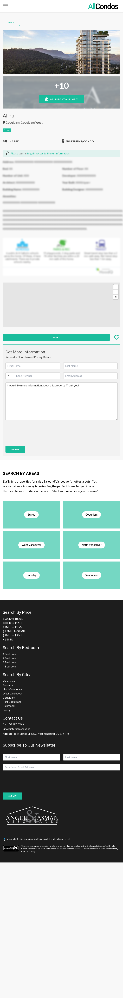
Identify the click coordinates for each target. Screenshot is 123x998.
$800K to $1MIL (13, 622)
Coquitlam (9, 697)
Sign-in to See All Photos (61, 99)
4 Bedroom (9, 666)
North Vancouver (13, 689)
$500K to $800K (13, 618)
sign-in (23, 153)
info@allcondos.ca (20, 729)
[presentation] (31, 440)
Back (11, 22)
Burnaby (8, 685)
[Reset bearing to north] (115, 296)
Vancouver (9, 681)
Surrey (6, 709)
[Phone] (32, 376)
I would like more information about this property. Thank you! (61, 401)
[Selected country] (8, 376)
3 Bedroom (9, 662)
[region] (61, 305)
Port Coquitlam (12, 701)
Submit (15, 449)
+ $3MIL (8, 639)
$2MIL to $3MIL (13, 635)
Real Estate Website (43, 839)
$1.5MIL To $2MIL (14, 631)
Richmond (9, 705)
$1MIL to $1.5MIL (14, 627)
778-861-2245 (16, 724)
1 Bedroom (9, 654)
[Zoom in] (115, 286)
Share (56, 337)
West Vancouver (12, 693)
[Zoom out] (115, 291)
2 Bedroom (9, 658)
